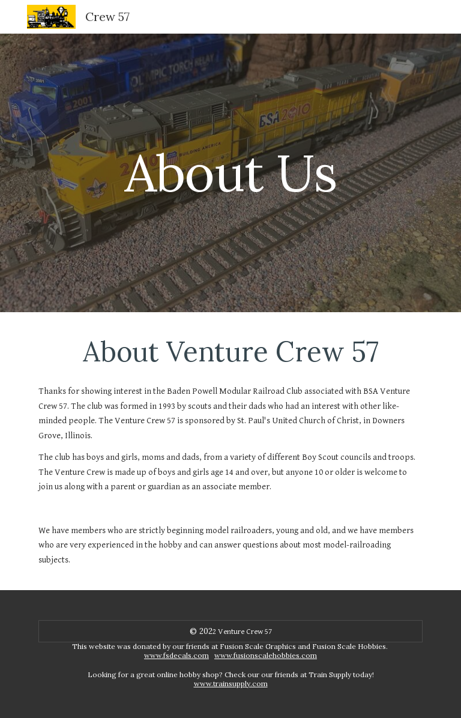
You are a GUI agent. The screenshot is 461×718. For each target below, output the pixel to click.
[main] (230, 172)
